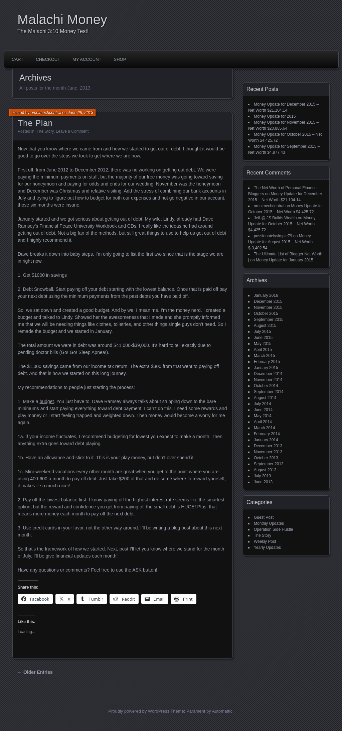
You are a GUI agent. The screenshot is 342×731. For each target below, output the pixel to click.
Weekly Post (265, 541)
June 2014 (263, 409)
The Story (44, 131)
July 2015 (262, 331)
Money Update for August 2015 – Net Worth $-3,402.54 (280, 242)
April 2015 (263, 349)
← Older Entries (35, 672)
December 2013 (268, 446)
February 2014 (267, 434)
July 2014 (262, 403)
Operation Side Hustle (273, 529)
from (97, 148)
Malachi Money (62, 19)
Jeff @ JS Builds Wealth (275, 218)
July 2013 (262, 476)
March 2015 (264, 355)
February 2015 (267, 361)
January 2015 (266, 367)
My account (86, 59)
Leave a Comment (72, 131)
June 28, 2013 (80, 112)
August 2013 (265, 470)
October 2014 (266, 385)
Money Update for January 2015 (284, 260)
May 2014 (263, 415)
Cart (17, 59)
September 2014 (269, 391)
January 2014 (266, 440)
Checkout (48, 59)
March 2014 (264, 427)
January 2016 (266, 295)
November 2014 (268, 379)
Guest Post (264, 517)
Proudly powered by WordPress (138, 711)
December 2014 (268, 373)
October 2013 (266, 458)
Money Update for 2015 (275, 116)
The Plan (35, 123)
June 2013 (263, 482)
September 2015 (269, 319)
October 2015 (266, 313)
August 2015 (265, 325)
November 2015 (268, 307)
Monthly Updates (269, 523)
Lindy (168, 219)
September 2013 (269, 464)
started (137, 148)
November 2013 (268, 452)
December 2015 (268, 301)
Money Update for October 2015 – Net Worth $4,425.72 (282, 224)
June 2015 (263, 337)
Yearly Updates (267, 547)
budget (46, 401)
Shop (120, 59)
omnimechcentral (46, 112)
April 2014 (263, 421)
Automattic (222, 711)
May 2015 (263, 343)
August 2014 (265, 397)
